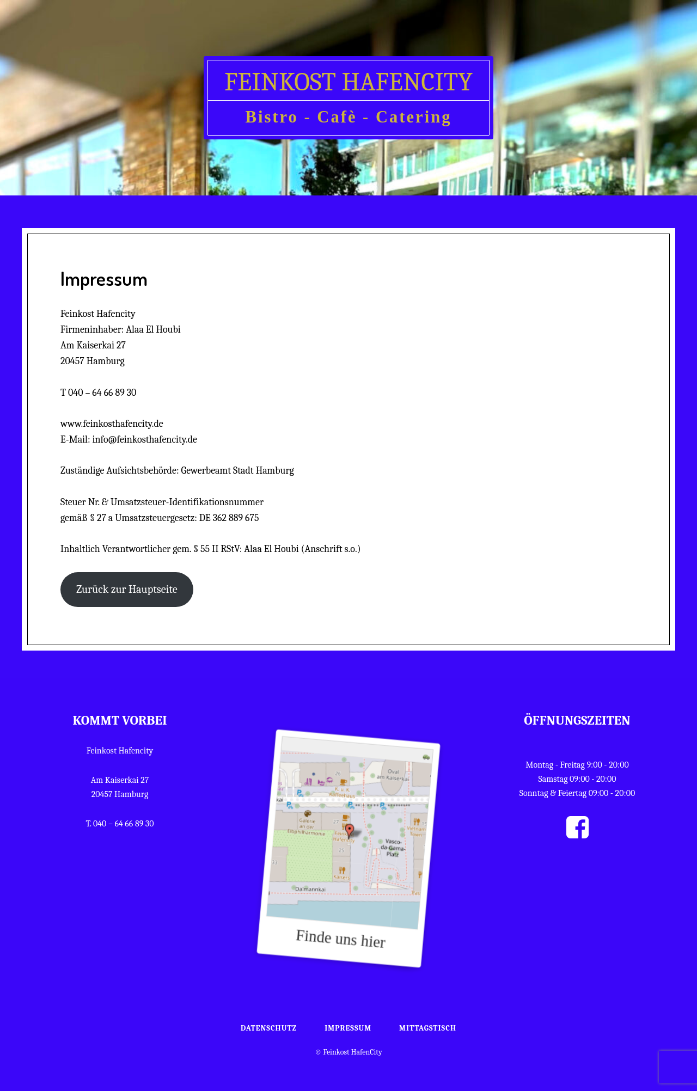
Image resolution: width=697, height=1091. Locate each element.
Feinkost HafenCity (348, 82)
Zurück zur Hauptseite (127, 589)
